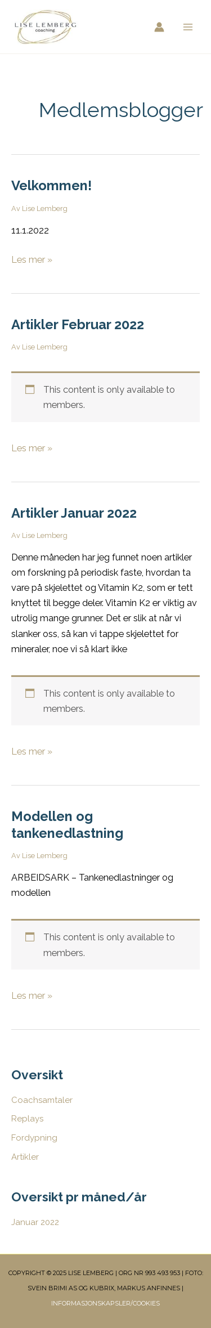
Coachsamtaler (42, 1100)
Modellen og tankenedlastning (67, 825)
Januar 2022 (35, 1222)
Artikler (25, 1157)
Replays (27, 1119)
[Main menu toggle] (188, 27)
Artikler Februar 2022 (77, 325)
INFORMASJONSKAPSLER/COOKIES (105, 1303)
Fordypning (34, 1138)
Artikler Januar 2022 (74, 513)
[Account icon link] (159, 27)
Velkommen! (51, 186)
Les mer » (31, 258)
